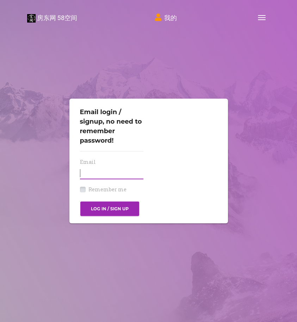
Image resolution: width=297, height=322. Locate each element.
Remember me (107, 189)
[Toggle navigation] (261, 17)
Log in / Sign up (110, 208)
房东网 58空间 (52, 18)
